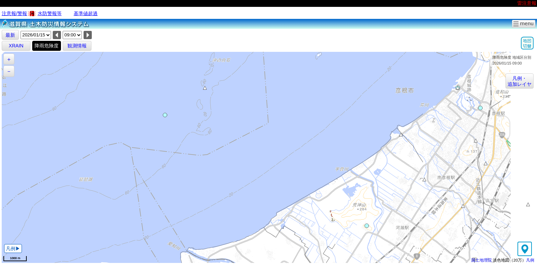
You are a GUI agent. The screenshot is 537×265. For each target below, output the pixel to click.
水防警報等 (50, 13)
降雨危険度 (47, 45)
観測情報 (77, 45)
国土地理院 (481, 260)
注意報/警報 (14, 13)
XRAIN (16, 45)
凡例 (530, 260)
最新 (10, 35)
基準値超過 (86, 13)
